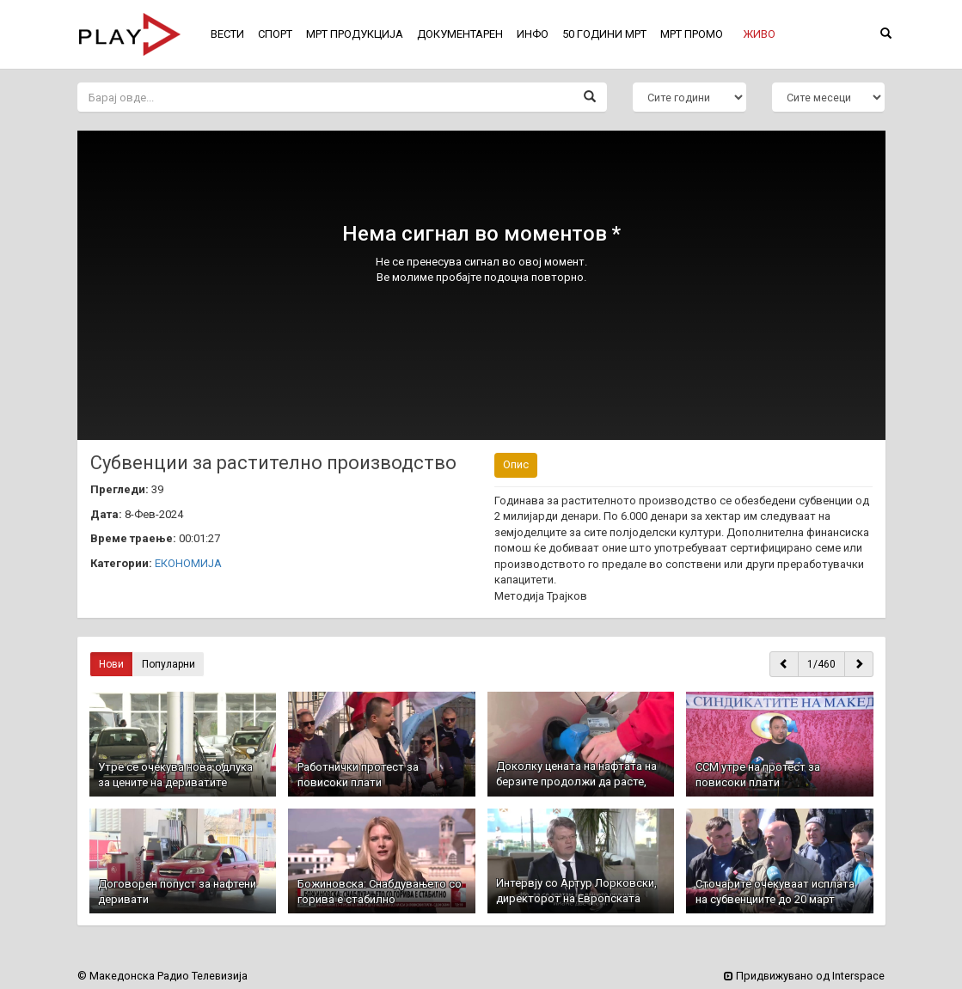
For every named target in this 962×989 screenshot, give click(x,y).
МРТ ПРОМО (691, 33)
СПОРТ (275, 33)
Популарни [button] (168, 664)
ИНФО (532, 33)
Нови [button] (111, 664)
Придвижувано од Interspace (804, 975)
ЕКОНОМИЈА (188, 563)
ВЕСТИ (227, 33)
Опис (516, 464)
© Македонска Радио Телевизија (162, 975)
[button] (759, 34)
